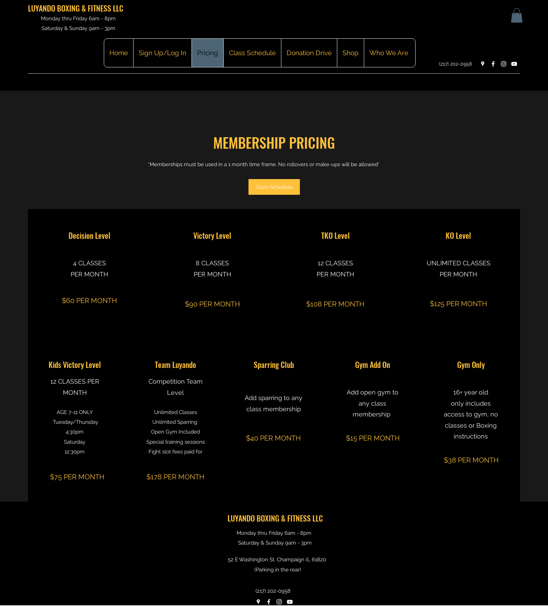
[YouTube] (514, 63)
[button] (517, 15)
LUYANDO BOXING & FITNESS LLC (75, 8)
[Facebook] (493, 63)
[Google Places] (482, 63)
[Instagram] (503, 63)
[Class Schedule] (274, 187)
